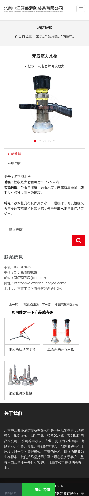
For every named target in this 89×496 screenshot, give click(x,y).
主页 (39, 36)
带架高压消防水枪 (66, 293)
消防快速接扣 (31, 293)
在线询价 (14, 163)
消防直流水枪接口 (22, 382)
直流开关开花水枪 (60, 338)
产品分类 (51, 36)
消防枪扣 (66, 36)
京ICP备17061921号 (50, 474)
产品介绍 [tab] (14, 153)
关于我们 (13, 402)
